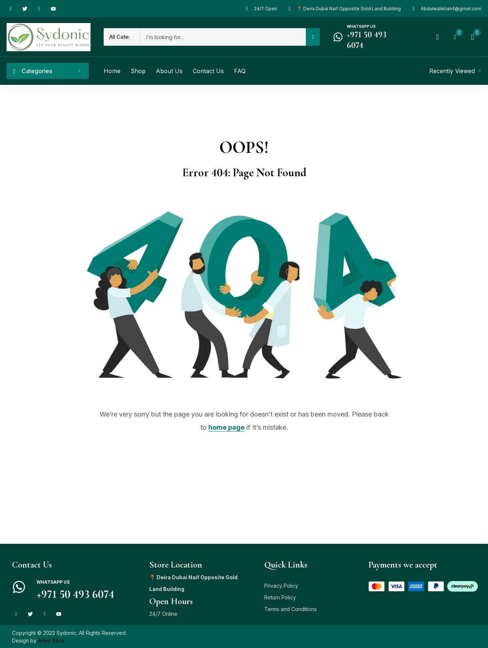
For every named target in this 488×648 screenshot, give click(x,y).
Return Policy (280, 597)
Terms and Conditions (290, 609)
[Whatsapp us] (338, 37)
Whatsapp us (361, 26)
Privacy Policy (281, 586)
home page (226, 427)
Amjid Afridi (51, 640)
